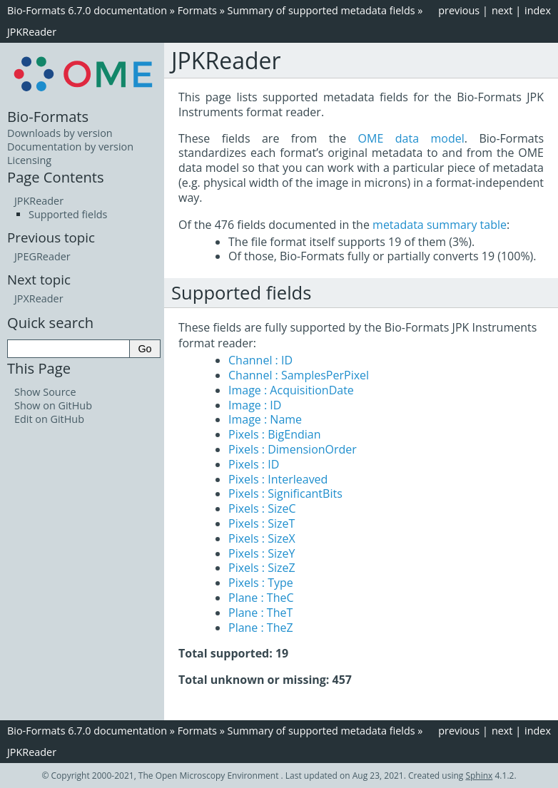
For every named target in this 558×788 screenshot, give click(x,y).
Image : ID (254, 405)
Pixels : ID (253, 464)
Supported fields (68, 214)
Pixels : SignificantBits (285, 493)
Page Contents (55, 177)
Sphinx (478, 775)
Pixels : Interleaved (278, 479)
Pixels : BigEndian (274, 434)
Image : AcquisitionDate (291, 390)
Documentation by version (70, 146)
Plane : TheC (261, 597)
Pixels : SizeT (261, 523)
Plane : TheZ (260, 627)
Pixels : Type (260, 582)
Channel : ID (260, 360)
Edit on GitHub (49, 419)
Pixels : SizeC (262, 508)
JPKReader (31, 32)
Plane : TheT (260, 612)
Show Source (45, 392)
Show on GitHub (53, 405)
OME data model (411, 138)
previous (459, 10)
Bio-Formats (47, 116)
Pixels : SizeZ (261, 567)
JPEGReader (42, 256)
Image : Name (265, 419)
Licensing (29, 160)
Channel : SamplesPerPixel (298, 375)
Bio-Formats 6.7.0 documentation (87, 10)
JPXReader (39, 298)
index (537, 10)
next (502, 10)
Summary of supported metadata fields (321, 10)
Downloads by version (60, 133)
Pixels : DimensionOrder (292, 449)
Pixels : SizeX (261, 538)
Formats (197, 10)
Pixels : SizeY (261, 553)
